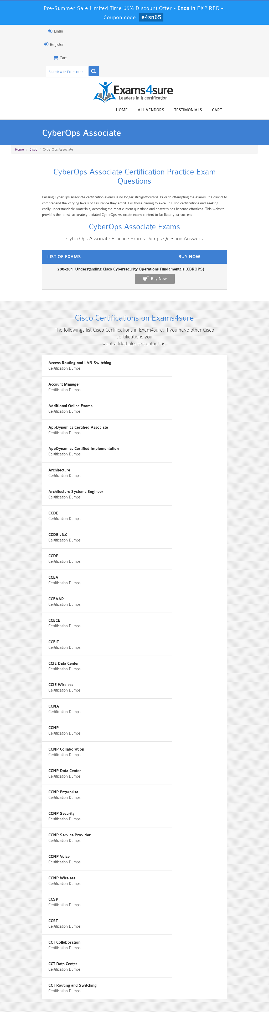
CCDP (148, 484)
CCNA (18, 603)
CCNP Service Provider (34, 692)
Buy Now (239, 274)
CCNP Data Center (159, 632)
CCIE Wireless (155, 573)
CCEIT (148, 543)
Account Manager (158, 366)
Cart (254, 110)
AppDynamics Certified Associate (172, 395)
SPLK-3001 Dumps (197, 983)
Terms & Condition (94, 1005)
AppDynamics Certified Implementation (48, 425)
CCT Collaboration (159, 751)
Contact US (127, 1005)
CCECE (19, 543)
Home (158, 110)
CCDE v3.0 (23, 484)
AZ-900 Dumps (113, 983)
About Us (36, 1005)
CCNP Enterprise (28, 662)
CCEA (18, 514)
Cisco (33, 153)
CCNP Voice (153, 692)
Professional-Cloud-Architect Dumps (155, 972)
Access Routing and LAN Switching (44, 366)
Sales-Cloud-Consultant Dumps (113, 972)
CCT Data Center (27, 781)
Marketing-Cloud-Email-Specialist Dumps (238, 974)
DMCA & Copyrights (161, 1005)
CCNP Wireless (26, 721)
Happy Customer (140, 919)
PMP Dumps (29, 970)
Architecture (153, 425)
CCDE (148, 455)
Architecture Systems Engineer (40, 455)
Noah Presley (140, 910)
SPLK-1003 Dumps (155, 983)
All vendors (187, 110)
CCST (18, 751)
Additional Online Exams (35, 395)
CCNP (148, 603)
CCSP (148, 721)
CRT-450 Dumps (197, 970)
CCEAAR (150, 514)
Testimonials (225, 110)
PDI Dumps (71, 983)
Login (18, 31)
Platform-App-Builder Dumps (30, 985)
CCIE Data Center (28, 573)
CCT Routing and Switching (167, 781)
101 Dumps (71, 970)
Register (17, 44)
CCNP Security (156, 662)
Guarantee (61, 1005)
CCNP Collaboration (31, 632)
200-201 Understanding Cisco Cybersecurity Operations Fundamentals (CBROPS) (84, 271)
